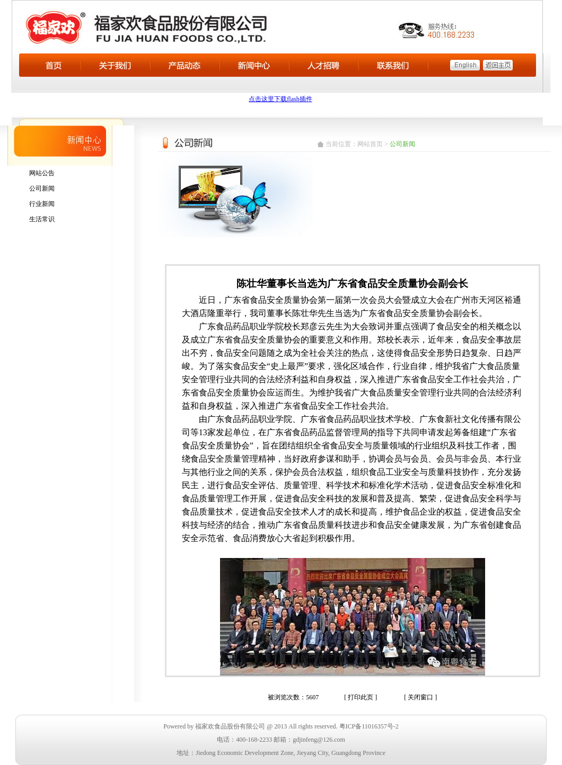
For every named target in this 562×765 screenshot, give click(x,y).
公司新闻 (42, 188)
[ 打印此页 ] (360, 697)
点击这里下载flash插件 (280, 99)
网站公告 (42, 173)
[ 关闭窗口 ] (420, 697)
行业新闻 (42, 204)
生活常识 (42, 219)
